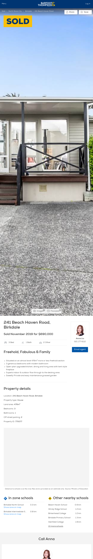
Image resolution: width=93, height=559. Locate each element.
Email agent (80, 350)
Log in (87, 4)
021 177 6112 (80, 342)
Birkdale (28, 11)
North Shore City (15, 11)
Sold (3, 11)
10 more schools (55, 526)
